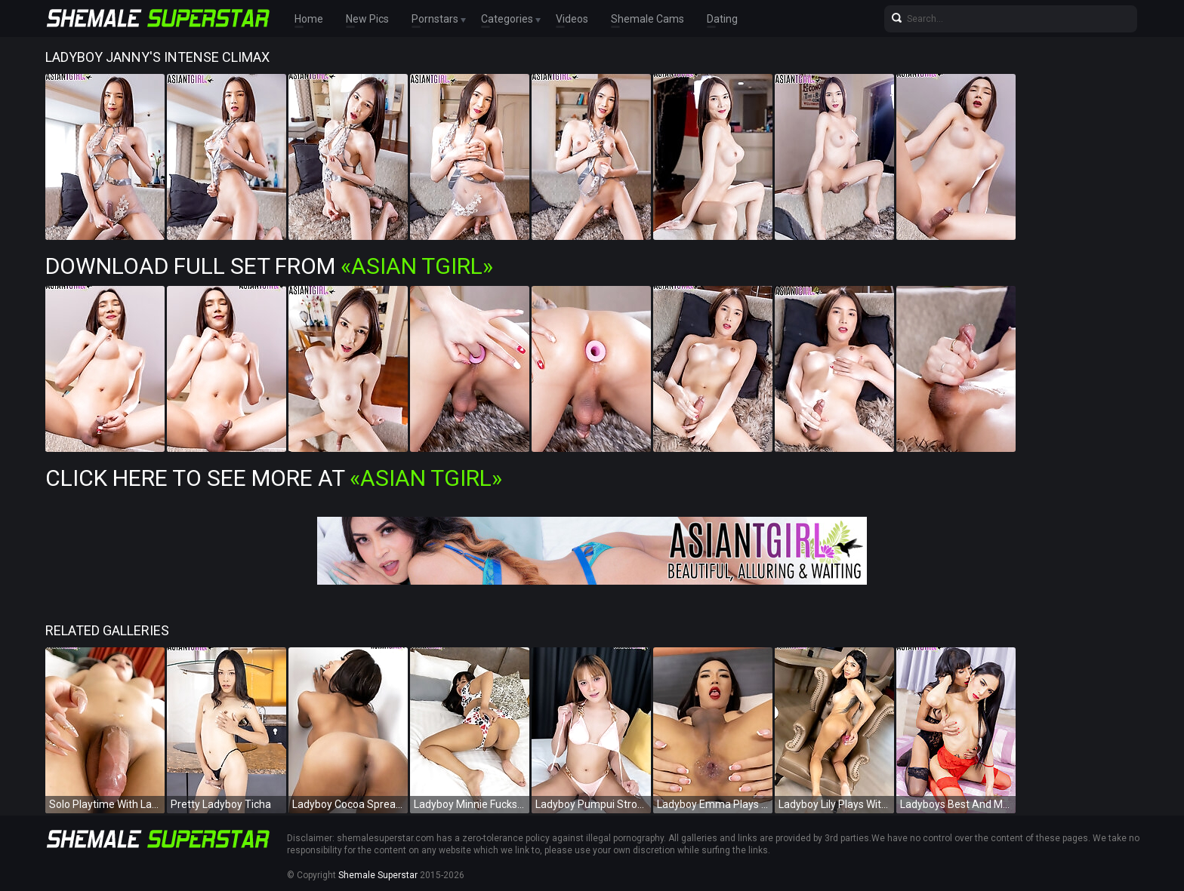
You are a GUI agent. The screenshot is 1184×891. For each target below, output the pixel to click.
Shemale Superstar (378, 875)
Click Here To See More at (273, 478)
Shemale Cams (647, 19)
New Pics (367, 19)
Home (308, 19)
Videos (572, 19)
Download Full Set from (269, 266)
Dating (722, 19)
